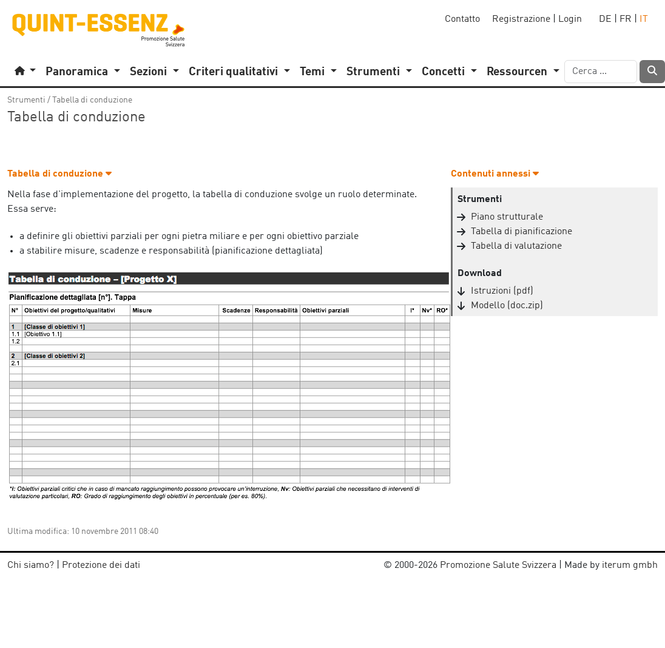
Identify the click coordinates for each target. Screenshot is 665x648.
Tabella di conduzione (92, 100)
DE (605, 19)
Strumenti (26, 100)
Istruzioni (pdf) (502, 291)
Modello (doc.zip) (507, 306)
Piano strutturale (507, 217)
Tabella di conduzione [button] (59, 174)
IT (644, 19)
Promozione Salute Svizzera (498, 565)
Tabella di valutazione (516, 246)
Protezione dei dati (101, 565)
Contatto (462, 19)
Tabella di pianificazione (521, 232)
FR (625, 19)
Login (570, 19)
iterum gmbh (630, 565)
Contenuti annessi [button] (495, 174)
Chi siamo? (30, 565)
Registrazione (521, 19)
